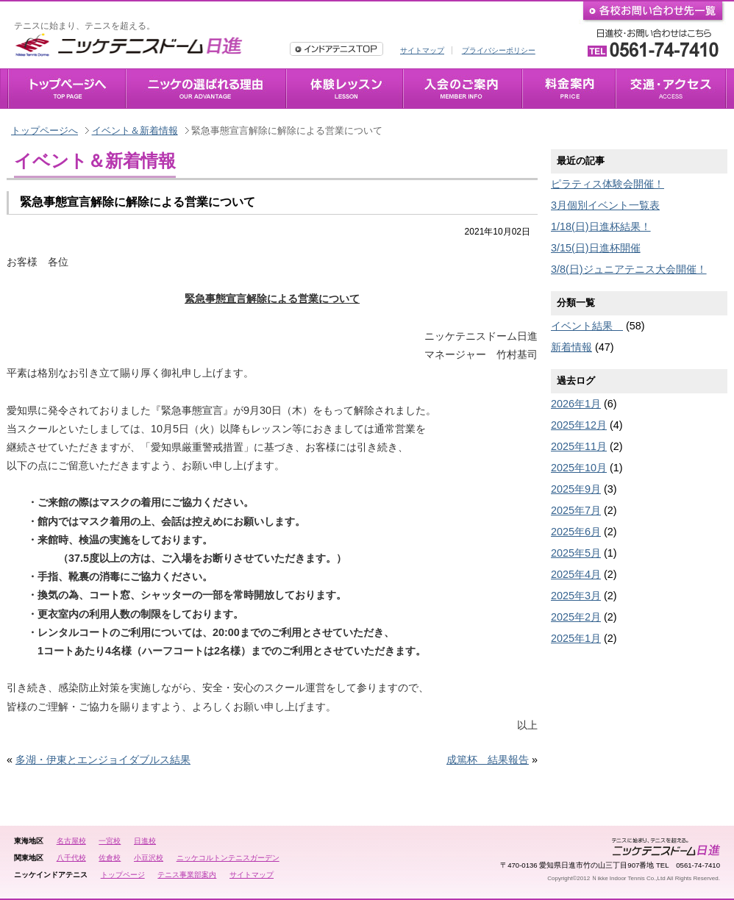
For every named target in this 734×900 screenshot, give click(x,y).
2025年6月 (576, 532)
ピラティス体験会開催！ (607, 184)
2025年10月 (579, 468)
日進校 (145, 841)
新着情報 (571, 347)
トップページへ (44, 130)
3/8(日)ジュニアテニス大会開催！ (629, 269)
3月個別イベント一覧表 (605, 205)
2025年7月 (576, 510)
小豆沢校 (148, 858)
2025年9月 (576, 489)
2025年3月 (576, 595)
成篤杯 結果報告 (487, 759)
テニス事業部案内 (186, 875)
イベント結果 (587, 326)
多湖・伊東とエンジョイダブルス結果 (102, 759)
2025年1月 (576, 638)
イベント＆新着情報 (135, 130)
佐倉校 (110, 858)
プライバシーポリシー (498, 50)
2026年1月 (576, 404)
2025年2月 (576, 617)
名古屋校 (71, 841)
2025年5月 (576, 553)
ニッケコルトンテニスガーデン (228, 858)
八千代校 (71, 858)
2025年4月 (576, 574)
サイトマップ (422, 50)
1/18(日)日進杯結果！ (601, 226)
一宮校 (110, 841)
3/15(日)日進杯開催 (596, 248)
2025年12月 (579, 425)
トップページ (123, 875)
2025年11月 (579, 446)
